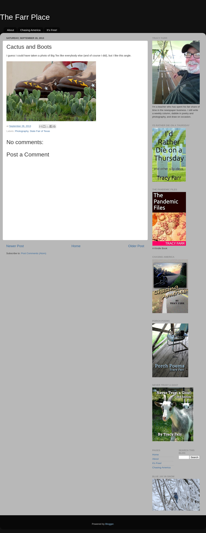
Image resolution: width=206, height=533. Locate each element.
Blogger (109, 524)
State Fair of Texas (40, 131)
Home (75, 246)
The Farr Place (25, 17)
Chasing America (30, 30)
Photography (21, 131)
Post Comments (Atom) (33, 253)
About (10, 30)
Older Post (136, 246)
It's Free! (52, 30)
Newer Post (15, 246)
